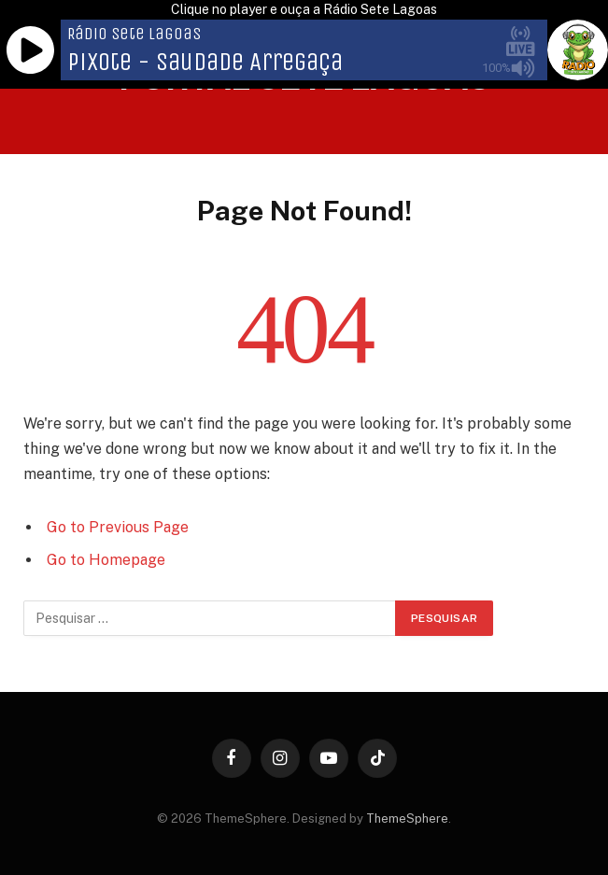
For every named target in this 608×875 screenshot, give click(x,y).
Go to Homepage (106, 560)
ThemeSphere (407, 818)
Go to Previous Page (118, 527)
